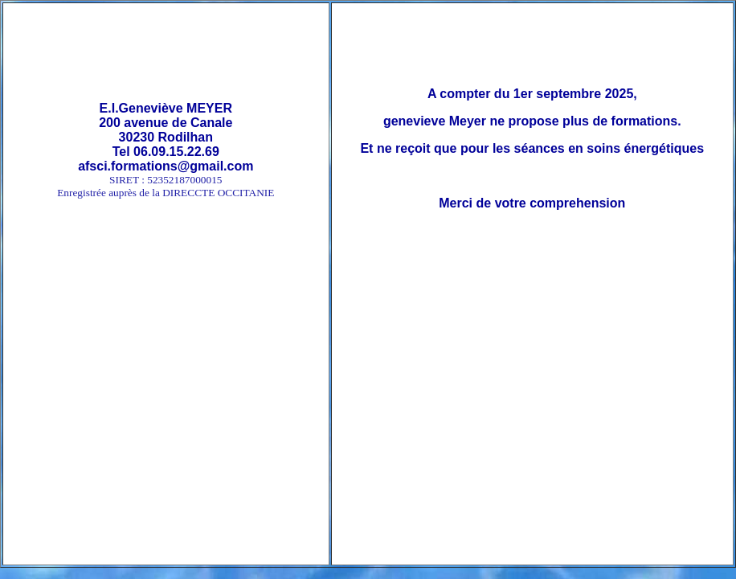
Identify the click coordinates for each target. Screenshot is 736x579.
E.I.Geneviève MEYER (166, 108)
